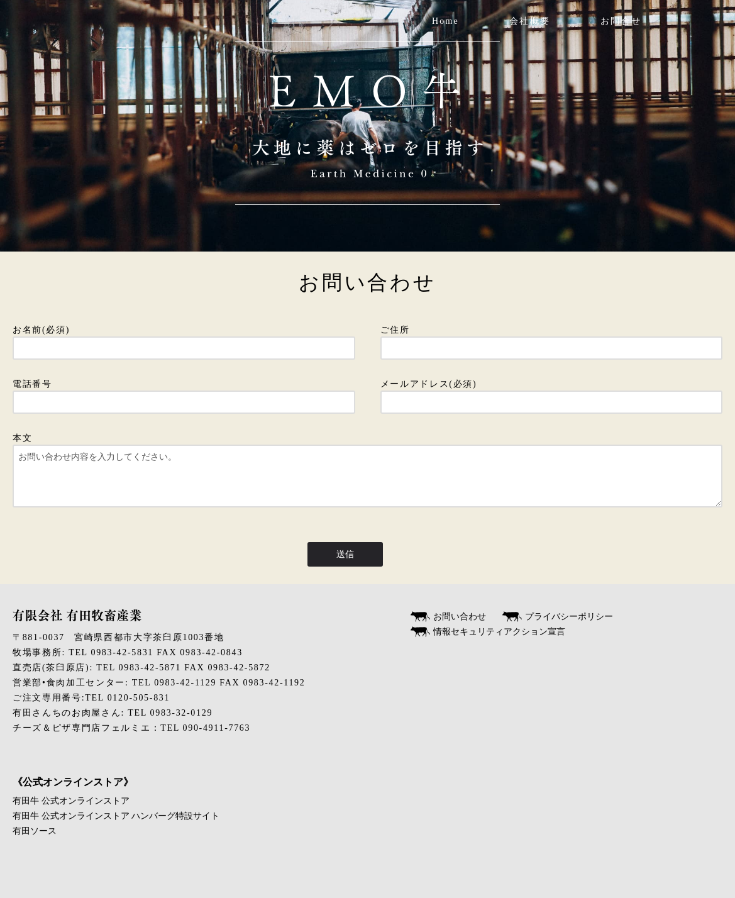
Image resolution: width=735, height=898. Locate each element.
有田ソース (35, 831)
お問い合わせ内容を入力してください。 (367, 476)
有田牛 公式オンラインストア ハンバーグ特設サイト (116, 816)
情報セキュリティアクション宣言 (499, 631)
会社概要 (529, 21)
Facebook (721, 21)
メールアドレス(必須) (551, 393)
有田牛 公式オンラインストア (71, 801)
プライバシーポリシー (569, 616)
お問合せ (620, 21)
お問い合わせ (459, 616)
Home (445, 21)
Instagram (691, 21)
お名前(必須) (184, 339)
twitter (662, 21)
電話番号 (184, 393)
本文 (367, 475)
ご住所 (551, 339)
